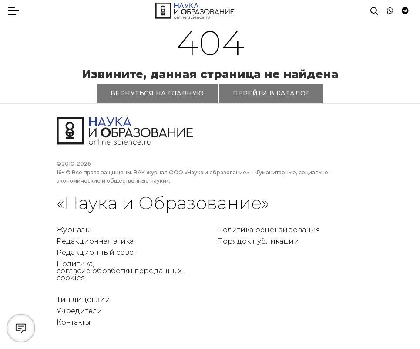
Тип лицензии (83, 299)
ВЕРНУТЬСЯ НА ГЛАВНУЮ (157, 93)
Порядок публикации (258, 241)
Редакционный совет (97, 252)
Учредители (79, 311)
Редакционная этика (95, 241)
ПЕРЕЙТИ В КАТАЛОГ (271, 93)
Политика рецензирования (268, 230)
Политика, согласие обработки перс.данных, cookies (120, 271)
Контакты (74, 322)
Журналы (74, 230)
